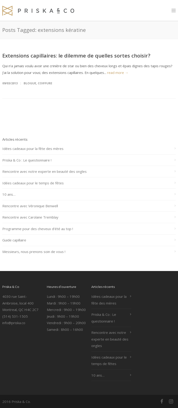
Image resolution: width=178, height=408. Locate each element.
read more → (117, 72)
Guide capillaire (14, 240)
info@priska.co (13, 322)
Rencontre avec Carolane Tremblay (30, 217)
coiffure (45, 83)
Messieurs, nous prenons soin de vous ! (33, 251)
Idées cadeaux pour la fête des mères (33, 148)
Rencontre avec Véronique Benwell (30, 206)
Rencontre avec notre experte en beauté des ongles (44, 171)
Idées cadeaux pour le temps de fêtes (33, 183)
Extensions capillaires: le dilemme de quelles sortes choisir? (76, 55)
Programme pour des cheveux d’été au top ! (37, 228)
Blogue (30, 83)
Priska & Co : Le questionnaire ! (26, 160)
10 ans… (9, 194)
